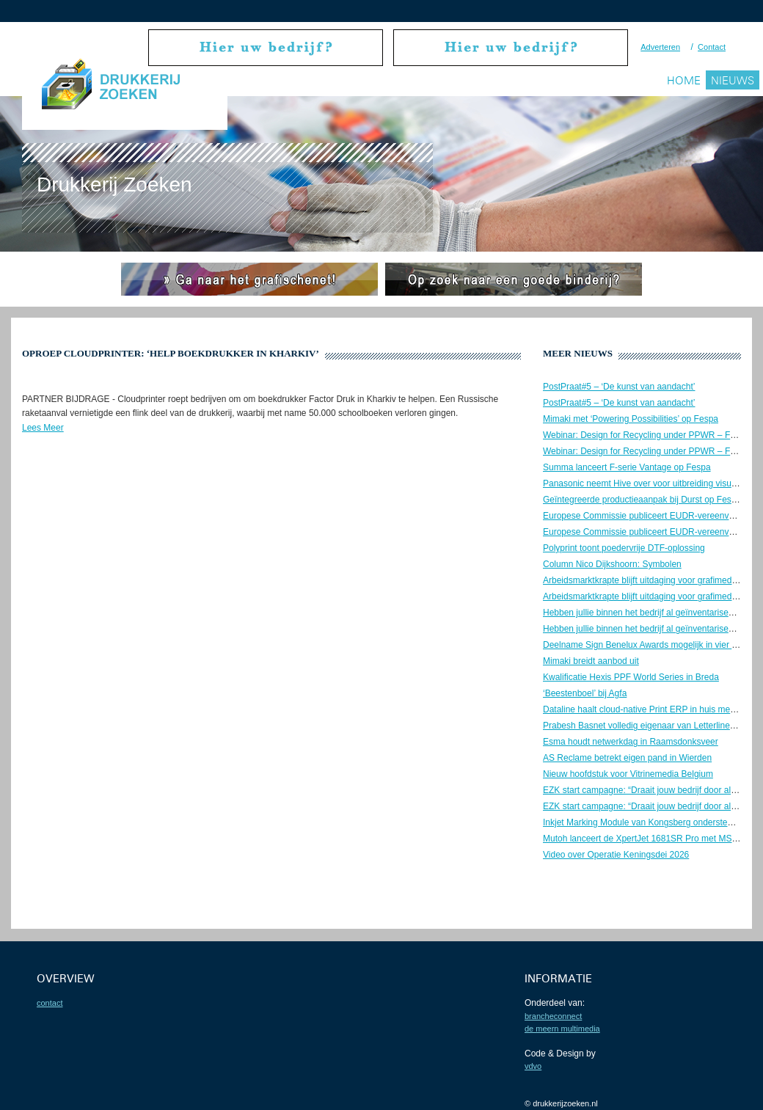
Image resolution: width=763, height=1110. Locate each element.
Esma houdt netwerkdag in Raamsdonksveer (630, 742)
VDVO (533, 1066)
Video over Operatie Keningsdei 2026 (616, 855)
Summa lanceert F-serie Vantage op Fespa (627, 467)
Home (684, 80)
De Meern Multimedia (562, 1028)
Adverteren (660, 47)
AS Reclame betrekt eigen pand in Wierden (627, 758)
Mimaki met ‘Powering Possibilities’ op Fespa (630, 419)
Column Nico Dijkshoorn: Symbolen (612, 564)
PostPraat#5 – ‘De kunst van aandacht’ (619, 386)
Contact (712, 47)
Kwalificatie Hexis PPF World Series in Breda (631, 677)
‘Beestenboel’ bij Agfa (585, 693)
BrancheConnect (553, 1016)
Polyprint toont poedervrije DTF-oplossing (624, 548)
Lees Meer (43, 428)
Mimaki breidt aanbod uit (591, 661)
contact (49, 1002)
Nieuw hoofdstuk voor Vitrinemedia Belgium (628, 774)
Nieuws (732, 80)
